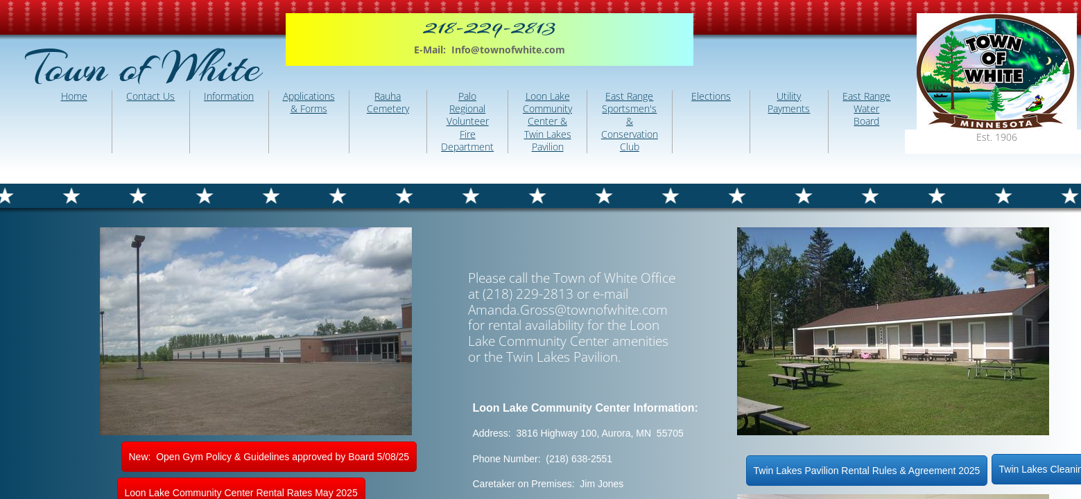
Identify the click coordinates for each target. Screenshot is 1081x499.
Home (74, 96)
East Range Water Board (866, 108)
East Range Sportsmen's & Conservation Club (629, 121)
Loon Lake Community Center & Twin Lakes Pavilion (547, 121)
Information (229, 96)
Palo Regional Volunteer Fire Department (467, 121)
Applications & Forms (309, 102)
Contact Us (150, 96)
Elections (711, 96)
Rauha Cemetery (388, 102)
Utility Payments (789, 102)
